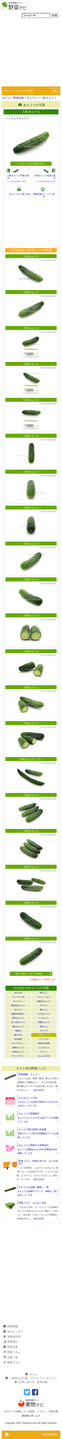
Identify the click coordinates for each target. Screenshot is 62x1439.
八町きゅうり (31, 256)
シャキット (44, 1018)
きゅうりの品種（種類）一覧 (34, 1187)
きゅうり (18, 1009)
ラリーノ (44, 1052)
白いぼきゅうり (18, 1022)
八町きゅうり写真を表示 (18, 176)
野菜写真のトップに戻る (44, 195)
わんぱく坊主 (44, 1056)
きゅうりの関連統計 (29, 1113)
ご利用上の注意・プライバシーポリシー (31, 1378)
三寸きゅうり (44, 1014)
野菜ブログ (12, 1362)
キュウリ (32, 98)
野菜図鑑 (10, 1326)
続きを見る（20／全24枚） (33, 973)
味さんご (44, 993)
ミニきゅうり (44, 1047)
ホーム (6, 98)
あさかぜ (18, 993)
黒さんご (44, 1009)
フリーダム (44, 1039)
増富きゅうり (18, 1047)
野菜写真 (18, 98)
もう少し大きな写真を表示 (31, 163)
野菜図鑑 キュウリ (29, 1074)
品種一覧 (10, 1357)
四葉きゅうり (44, 1022)
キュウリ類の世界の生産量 (32, 1129)
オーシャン (18, 1001)
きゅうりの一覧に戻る (20, 194)
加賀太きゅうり (44, 1001)
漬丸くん (44, 1026)
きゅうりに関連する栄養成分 (34, 1145)
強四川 (18, 1031)
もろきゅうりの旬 (28, 1097)
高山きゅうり (18, 1026)
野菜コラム (12, 1352)
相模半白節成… (18, 1014)
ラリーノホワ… (18, 1056)
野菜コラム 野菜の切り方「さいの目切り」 (38, 1162)
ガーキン (44, 1005)
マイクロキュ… (18, 1043)
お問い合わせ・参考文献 (31, 1382)
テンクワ (44, 1031)
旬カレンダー (13, 1331)
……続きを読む (37, 1090)
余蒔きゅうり (18, 1052)
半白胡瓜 (18, 1039)
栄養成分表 (12, 1336)
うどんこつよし (44, 997)
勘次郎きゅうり (18, 1005)
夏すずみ (18, 1035)
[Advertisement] (31, 53)
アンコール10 (18, 997)
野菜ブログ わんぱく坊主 (32, 1202)
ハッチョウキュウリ (17, 181)
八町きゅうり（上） (31, 759)
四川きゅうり (18, 1018)
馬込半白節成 (44, 1043)
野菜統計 (10, 1341)
